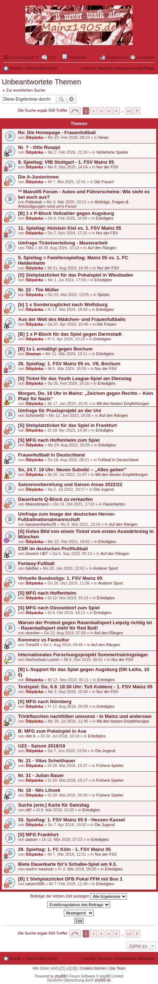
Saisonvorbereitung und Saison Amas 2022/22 (70, 484)
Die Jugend (104, 489)
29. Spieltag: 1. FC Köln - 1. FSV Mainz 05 (64, 849)
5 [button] (116, 111)
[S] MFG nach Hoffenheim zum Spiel (59, 440)
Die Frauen (104, 182)
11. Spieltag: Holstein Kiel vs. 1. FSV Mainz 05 (69, 228)
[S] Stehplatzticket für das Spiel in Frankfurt (67, 425)
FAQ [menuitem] (52, 57)
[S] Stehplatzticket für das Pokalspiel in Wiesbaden (75, 275)
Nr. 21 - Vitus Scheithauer (46, 760)
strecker (33, 633)
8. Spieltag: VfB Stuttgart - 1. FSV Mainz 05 (66, 162)
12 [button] (129, 111)
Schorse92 (35, 415)
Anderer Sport (105, 568)
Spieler (103, 294)
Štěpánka (34, 137)
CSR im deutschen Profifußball (53, 548)
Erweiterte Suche (71, 99)
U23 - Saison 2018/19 (41, 746)
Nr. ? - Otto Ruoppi (39, 147)
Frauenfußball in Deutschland (51, 455)
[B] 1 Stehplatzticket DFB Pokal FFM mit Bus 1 (70, 879)
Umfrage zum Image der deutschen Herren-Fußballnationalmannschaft (66, 516)
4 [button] (109, 111)
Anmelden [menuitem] (145, 57)
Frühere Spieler (109, 765)
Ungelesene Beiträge (134, 68)
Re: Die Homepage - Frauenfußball (57, 132)
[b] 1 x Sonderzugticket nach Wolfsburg (62, 304)
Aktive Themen (98, 68)
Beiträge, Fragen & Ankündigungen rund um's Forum (73, 204)
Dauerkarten (114, 504)
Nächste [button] (136, 111)
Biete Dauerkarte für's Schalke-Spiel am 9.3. (67, 864)
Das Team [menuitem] (117, 968)
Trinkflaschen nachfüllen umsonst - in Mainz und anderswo (85, 716)
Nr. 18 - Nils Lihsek (39, 790)
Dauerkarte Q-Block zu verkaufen (55, 499)
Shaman (33, 354)
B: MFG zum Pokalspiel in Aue (52, 731)
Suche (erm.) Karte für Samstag (53, 805)
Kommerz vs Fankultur (43, 640)
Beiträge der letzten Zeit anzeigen (78, 896)
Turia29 (32, 645)
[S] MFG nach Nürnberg (44, 701)
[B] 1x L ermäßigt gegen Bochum (55, 349)
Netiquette (74, 56)
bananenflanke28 (41, 524)
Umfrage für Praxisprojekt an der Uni (59, 410)
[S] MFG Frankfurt (38, 834)
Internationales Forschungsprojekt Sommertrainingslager (83, 654)
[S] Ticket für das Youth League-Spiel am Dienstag (74, 378)
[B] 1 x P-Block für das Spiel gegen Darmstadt (70, 334)
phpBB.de (103, 980)
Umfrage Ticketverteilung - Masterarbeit (62, 243)
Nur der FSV (107, 167)
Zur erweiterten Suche (25, 90)
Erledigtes (104, 218)
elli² (29, 810)
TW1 (30, 248)
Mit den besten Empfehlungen (123, 403)
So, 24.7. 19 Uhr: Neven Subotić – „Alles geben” (72, 469)
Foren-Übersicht (41, 68)
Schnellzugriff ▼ (24, 57)
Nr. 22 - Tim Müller (38, 289)
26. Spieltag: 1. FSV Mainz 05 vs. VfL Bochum (69, 363)
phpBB (60, 976)
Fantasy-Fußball (36, 563)
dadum (32, 839)
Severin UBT (37, 553)
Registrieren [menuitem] (116, 57)
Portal (15, 68)
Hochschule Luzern (43, 659)
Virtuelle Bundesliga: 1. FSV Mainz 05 (60, 578)
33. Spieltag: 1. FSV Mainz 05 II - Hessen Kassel (71, 819)
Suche (61, 99)
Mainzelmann (37, 504)
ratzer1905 (35, 884)
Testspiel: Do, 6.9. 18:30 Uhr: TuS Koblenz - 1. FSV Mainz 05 (85, 686)
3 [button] (101, 111)
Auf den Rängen (102, 248)
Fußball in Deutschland (118, 460)
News (103, 137)
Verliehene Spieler (112, 152)
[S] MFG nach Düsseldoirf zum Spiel (59, 607)
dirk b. (31, 736)
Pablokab (34, 202)
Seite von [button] (75, 111)
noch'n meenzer (40, 869)
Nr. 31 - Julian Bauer (41, 775)
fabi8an (32, 568)
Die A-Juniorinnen (38, 177)
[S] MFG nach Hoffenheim (47, 593)
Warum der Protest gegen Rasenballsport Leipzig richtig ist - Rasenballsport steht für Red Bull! (85, 625)
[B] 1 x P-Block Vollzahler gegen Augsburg (66, 213)
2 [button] (94, 111)
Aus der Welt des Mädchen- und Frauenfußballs (72, 319)
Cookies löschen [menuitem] (93, 968)
